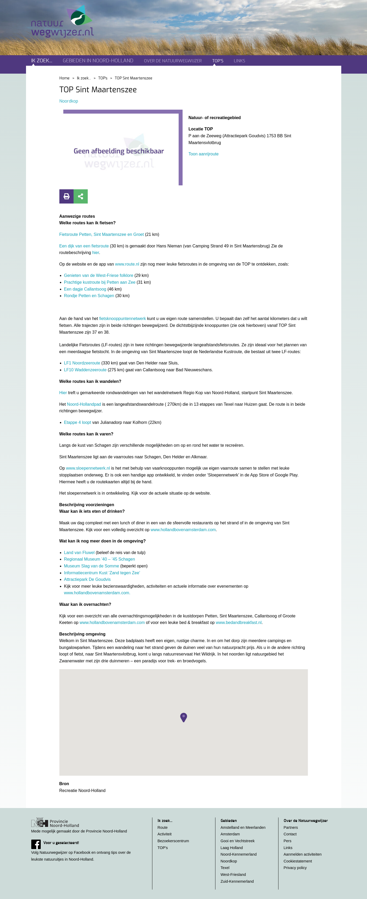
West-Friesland (233, 874)
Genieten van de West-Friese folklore (99, 275)
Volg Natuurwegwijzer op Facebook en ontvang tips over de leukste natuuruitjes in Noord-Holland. (86, 850)
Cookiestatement (298, 861)
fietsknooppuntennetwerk (122, 318)
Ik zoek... (41, 60)
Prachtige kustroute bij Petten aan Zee (100, 282)
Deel (81, 196)
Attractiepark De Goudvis (87, 579)
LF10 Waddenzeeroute (86, 370)
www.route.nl (127, 264)
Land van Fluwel (80, 552)
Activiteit (165, 834)
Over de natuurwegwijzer (173, 61)
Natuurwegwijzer (67, 21)
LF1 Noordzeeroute (82, 363)
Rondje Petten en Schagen (90, 295)
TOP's (217, 61)
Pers (288, 841)
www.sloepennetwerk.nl (88, 468)
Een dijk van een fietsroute (84, 246)
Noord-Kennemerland (239, 854)
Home (64, 78)
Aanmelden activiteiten (303, 854)
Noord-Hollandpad (84, 404)
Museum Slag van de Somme (91, 566)
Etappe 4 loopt (78, 422)
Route (163, 827)
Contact (290, 834)
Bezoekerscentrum (173, 841)
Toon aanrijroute (203, 154)
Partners (291, 827)
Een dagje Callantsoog (85, 289)
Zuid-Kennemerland (237, 881)
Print (66, 196)
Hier (63, 392)
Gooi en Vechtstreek (238, 841)
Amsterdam (230, 834)
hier (95, 252)
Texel (225, 868)
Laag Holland (232, 848)
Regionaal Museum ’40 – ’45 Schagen (99, 559)
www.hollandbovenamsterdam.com (183, 529)
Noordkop (68, 101)
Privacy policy (295, 868)
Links (239, 61)
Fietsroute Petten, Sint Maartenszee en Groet (102, 234)
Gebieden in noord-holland (98, 60)
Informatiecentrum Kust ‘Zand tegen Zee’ (102, 573)
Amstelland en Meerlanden (243, 827)
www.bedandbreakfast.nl (238, 622)
